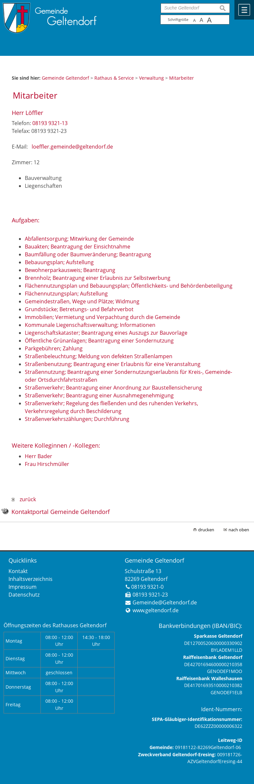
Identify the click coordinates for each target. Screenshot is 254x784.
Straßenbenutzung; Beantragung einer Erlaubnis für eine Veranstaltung (112, 364)
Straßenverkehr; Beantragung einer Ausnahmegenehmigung (99, 395)
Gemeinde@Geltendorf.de (165, 602)
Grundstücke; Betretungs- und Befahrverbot (79, 309)
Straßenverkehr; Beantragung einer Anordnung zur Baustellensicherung (113, 387)
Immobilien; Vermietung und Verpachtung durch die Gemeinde (102, 317)
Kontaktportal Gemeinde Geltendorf (60, 512)
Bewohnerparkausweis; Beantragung (70, 270)
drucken (206, 530)
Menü (244, 10)
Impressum (22, 586)
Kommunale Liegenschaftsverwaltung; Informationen (90, 324)
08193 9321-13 (50, 123)
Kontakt (18, 571)
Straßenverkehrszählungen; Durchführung (77, 419)
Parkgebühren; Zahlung (54, 348)
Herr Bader (38, 456)
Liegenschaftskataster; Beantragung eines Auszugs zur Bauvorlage (106, 332)
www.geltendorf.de (156, 610)
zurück (24, 499)
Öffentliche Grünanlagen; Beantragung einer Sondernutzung (99, 340)
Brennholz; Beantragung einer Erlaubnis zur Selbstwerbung (97, 277)
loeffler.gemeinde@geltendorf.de (72, 146)
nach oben (239, 530)
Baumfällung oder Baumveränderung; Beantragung (88, 254)
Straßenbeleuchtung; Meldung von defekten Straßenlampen (98, 356)
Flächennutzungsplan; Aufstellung (66, 293)
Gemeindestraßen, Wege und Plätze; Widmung (82, 301)
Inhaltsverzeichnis (30, 579)
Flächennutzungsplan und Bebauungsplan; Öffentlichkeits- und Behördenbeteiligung (128, 285)
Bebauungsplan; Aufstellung (59, 262)
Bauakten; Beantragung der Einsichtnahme (77, 246)
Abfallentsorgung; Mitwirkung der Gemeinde (79, 238)
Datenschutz (24, 594)
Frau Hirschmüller (47, 464)
